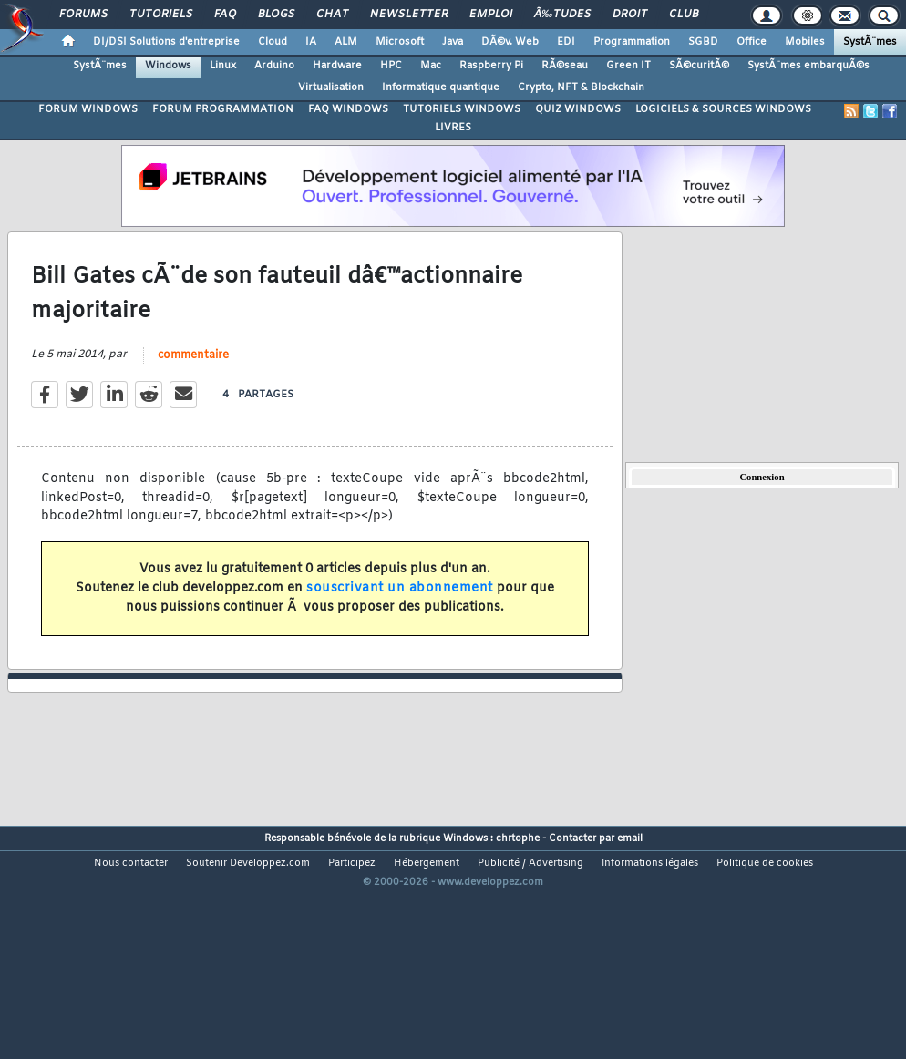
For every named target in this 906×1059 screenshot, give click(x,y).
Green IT (628, 65)
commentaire (193, 387)
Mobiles (805, 42)
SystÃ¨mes (870, 42)
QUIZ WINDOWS (578, 109)
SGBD (703, 42)
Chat (332, 14)
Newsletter (408, 14)
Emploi (491, 14)
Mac (430, 65)
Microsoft (400, 42)
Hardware (337, 65)
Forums (83, 14)
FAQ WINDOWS (348, 109)
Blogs (276, 14)
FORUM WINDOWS (88, 109)
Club (683, 14)
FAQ (225, 14)
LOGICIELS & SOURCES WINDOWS (723, 109)
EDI (566, 42)
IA (310, 42)
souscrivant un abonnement (399, 620)
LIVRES (453, 127)
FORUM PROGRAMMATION (222, 109)
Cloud (272, 42)
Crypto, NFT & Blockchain (581, 87)
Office (751, 42)
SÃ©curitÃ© (699, 65)
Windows (168, 65)
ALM (346, 42)
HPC (391, 65)
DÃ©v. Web (510, 42)
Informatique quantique (440, 87)
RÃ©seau (564, 65)
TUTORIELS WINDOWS (461, 109)
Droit (630, 14)
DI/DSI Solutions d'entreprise (166, 42)
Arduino (274, 65)
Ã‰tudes (562, 14)
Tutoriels (161, 14)
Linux (223, 65)
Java (452, 42)
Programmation (631, 42)
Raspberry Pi (491, 65)
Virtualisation (331, 87)
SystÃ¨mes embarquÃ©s (808, 65)
